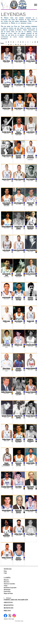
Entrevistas (7, 591)
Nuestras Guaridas (9, 583)
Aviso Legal (11, 618)
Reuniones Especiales (10, 587)
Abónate (6, 618)
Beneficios (8, 608)
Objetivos (8, 602)
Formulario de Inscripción (16, 600)
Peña (5, 571)
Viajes (5, 585)
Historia (6, 580)
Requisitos (8, 605)
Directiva (6, 582)
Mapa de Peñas (8, 593)
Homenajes (7, 589)
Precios (7, 610)
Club (5, 573)
